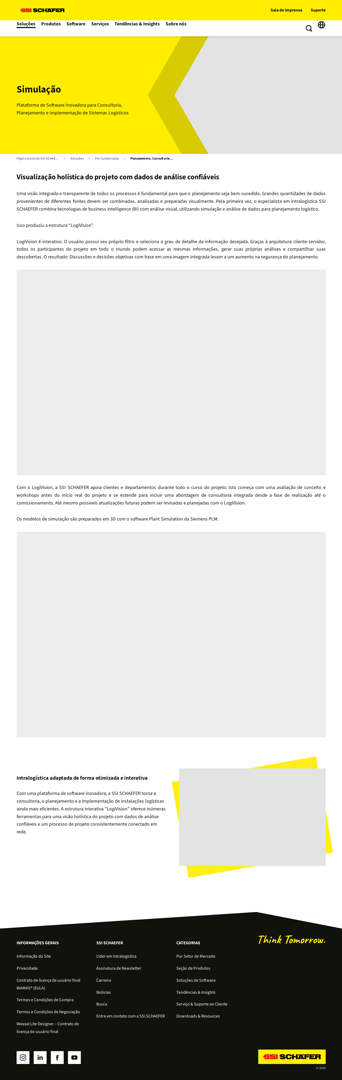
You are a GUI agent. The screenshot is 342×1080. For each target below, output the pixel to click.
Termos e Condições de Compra (45, 1000)
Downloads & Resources (198, 1016)
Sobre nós (177, 28)
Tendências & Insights (139, 28)
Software (78, 28)
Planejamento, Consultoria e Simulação (152, 159)
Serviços (103, 28)
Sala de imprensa (286, 10)
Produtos (52, 28)
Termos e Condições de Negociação (48, 1012)
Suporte (318, 10)
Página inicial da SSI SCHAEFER (39, 159)
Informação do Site (34, 956)
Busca (101, 1004)
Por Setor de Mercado (195, 956)
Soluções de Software (196, 980)
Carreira (103, 980)
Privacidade (27, 968)
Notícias (103, 992)
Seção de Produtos (193, 968)
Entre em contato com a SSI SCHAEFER (130, 1016)
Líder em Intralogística (116, 956)
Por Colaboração (107, 159)
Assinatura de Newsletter (118, 968)
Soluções (26, 28)
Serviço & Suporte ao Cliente (201, 1004)
